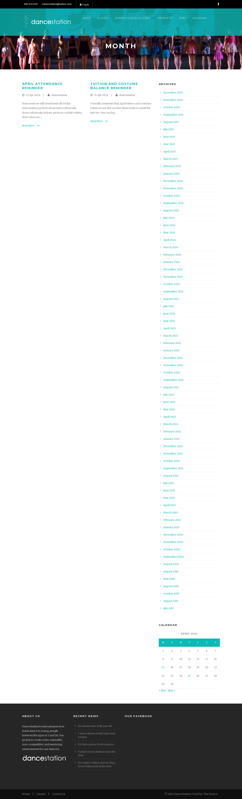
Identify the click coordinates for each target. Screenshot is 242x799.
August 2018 (171, 586)
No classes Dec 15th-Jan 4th (95, 726)
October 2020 (171, 549)
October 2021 (171, 461)
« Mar (162, 690)
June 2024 (169, 225)
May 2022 (169, 409)
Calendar (199, 18)
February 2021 (172, 520)
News (182, 18)
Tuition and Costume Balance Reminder (114, 86)
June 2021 (169, 490)
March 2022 (170, 424)
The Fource (211, 794)
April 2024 (169, 240)
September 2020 (173, 556)
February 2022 (172, 431)
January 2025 (171, 173)
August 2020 (171, 564)
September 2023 (173, 291)
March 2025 (170, 158)
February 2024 (172, 254)
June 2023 (169, 313)
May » (171, 690)
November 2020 (173, 542)
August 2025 (171, 122)
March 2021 (170, 512)
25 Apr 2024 (33, 95)
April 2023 (169, 328)
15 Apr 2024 (101, 95)
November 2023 (173, 276)
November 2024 (173, 188)
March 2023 (170, 335)
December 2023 (173, 269)
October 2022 (171, 372)
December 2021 (173, 446)
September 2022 (173, 380)
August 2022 (171, 387)
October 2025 (171, 107)
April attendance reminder (42, 86)
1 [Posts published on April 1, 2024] (163, 650)
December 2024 (173, 181)
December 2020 (173, 534)
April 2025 (169, 151)
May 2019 (169, 578)
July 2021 (168, 483)
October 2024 (171, 195)
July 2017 (168, 608)
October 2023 (171, 284)
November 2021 (173, 453)
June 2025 (169, 136)
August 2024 (171, 210)
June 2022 (169, 402)
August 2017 (170, 601)
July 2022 (168, 394)
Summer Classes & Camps (132, 18)
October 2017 (171, 593)
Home (26, 794)
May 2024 (169, 232)
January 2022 (171, 438)
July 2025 (168, 129)
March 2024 (170, 247)
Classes (102, 18)
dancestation (59, 95)
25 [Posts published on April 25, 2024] (189, 675)
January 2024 (171, 262)
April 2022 (169, 416)
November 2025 (173, 100)
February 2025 (172, 166)
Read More (28, 125)
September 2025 (173, 114)
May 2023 (169, 321)
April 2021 (169, 505)
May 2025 (169, 144)
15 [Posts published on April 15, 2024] (163, 667)
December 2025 (173, 92)
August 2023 (171, 298)
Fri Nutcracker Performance (96, 744)
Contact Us (164, 18)
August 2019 (170, 571)
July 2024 (168, 217)
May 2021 (169, 497)
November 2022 (173, 365)
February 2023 (172, 343)
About (86, 18)
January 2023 (171, 350)
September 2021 (173, 468)
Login (84, 4)
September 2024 (173, 203)
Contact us (58, 794)
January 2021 (171, 527)
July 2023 (168, 306)
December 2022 (173, 357)
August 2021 (171, 475)
